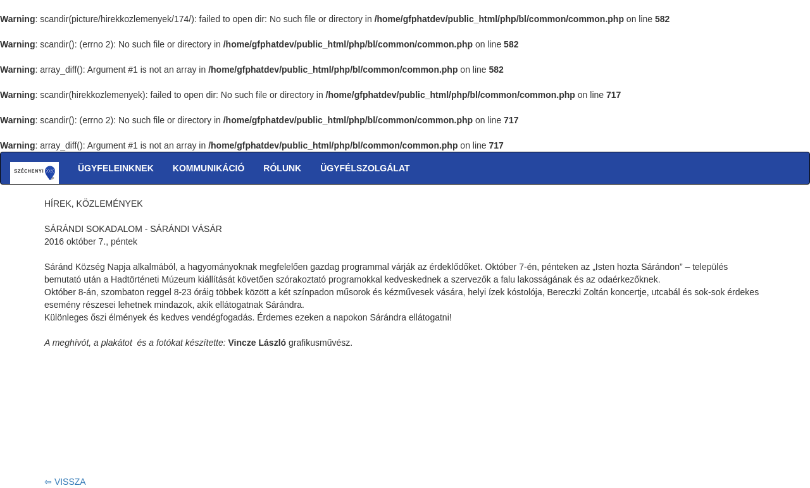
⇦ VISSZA (65, 482)
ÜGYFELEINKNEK (116, 168)
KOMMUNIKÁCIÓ (209, 168)
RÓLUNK (282, 168)
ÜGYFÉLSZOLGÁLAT (364, 168)
